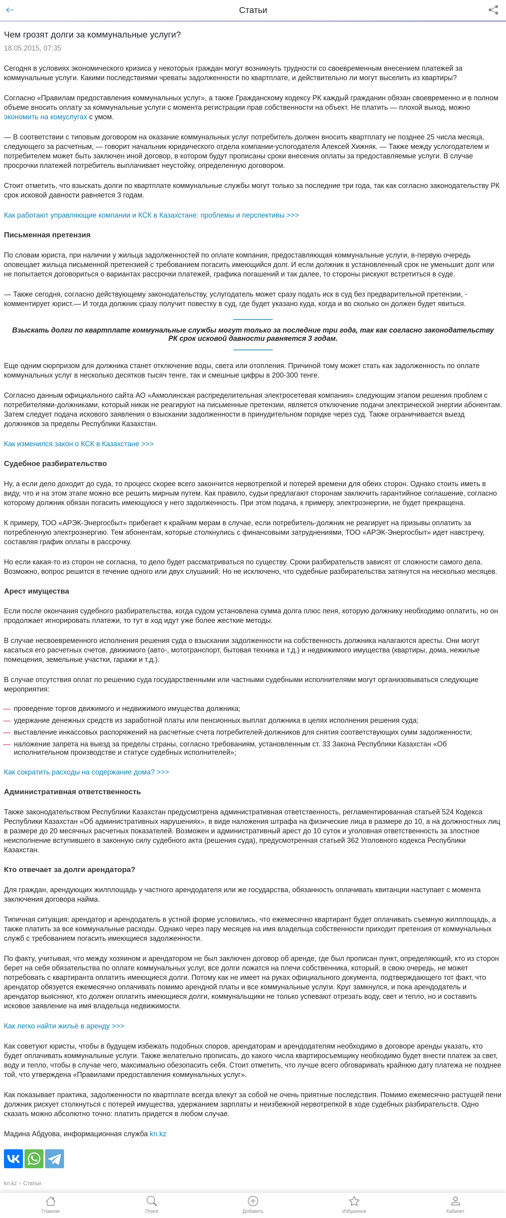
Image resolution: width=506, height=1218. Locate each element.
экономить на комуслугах (45, 117)
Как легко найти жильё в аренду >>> (64, 1026)
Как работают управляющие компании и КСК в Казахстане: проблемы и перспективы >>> (151, 215)
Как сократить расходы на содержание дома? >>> (86, 772)
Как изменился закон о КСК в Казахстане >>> (79, 444)
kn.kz (158, 1134)
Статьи (32, 1183)
